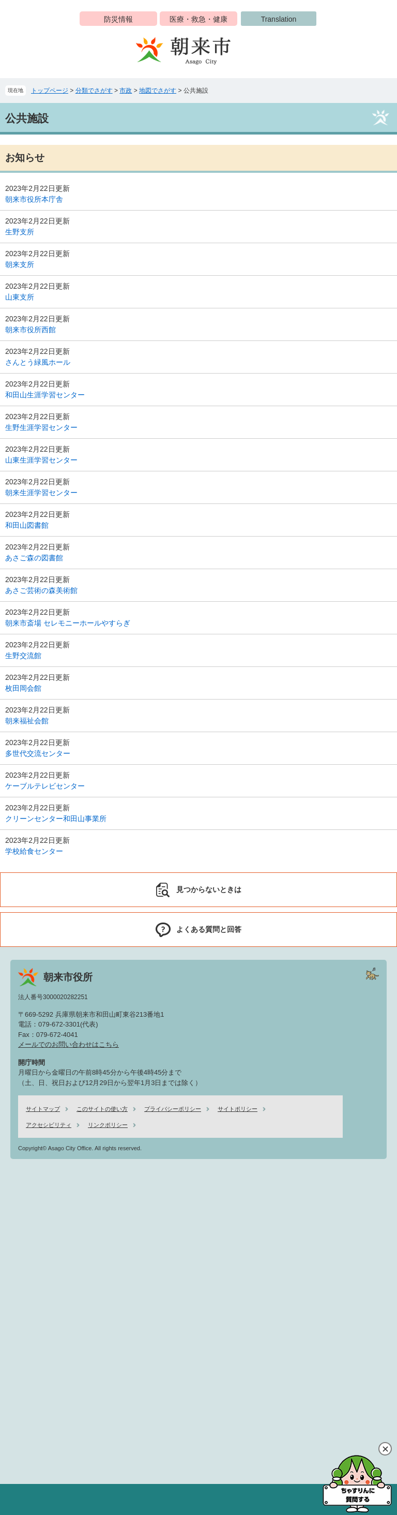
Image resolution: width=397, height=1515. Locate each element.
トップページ (49, 90)
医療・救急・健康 (198, 19)
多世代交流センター (37, 753)
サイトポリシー (237, 1109)
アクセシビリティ (48, 1125)
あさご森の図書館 (34, 558)
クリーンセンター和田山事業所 (55, 818)
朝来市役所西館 (30, 329)
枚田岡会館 (23, 688)
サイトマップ (43, 1109)
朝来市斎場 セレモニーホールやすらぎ (67, 623)
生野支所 (19, 232)
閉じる (385, 1448)
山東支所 (19, 297)
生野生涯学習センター (41, 427)
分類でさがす (94, 90)
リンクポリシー (108, 1125)
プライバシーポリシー (172, 1109)
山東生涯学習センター (41, 460)
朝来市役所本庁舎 (34, 199)
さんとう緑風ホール (37, 362)
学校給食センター (34, 851)
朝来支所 (19, 264)
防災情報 (118, 19)
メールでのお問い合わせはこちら (68, 1044)
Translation (279, 19)
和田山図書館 (27, 525)
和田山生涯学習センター (45, 395)
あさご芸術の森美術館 (41, 590)
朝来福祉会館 (27, 721)
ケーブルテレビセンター (45, 786)
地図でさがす (157, 90)
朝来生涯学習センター (41, 492)
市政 (125, 90)
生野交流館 (23, 655)
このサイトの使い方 (102, 1109)
